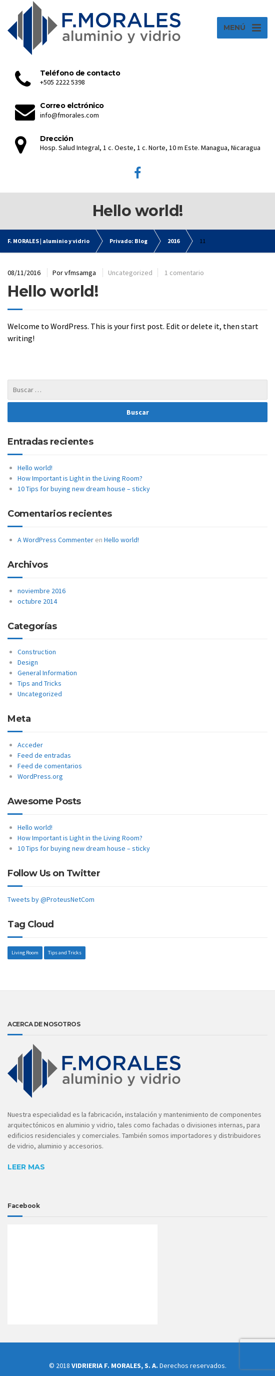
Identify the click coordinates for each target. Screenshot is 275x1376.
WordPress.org (40, 776)
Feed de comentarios (50, 765)
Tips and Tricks (40, 683)
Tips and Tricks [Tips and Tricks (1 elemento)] (65, 952)
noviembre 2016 (42, 590)
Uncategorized (130, 272)
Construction (37, 651)
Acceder (30, 744)
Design (28, 662)
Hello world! (53, 291)
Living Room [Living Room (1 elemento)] (25, 952)
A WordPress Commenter (56, 539)
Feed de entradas (44, 755)
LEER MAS (26, 1166)
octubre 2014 (37, 601)
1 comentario (184, 272)
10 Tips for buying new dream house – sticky (84, 488)
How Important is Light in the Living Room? (80, 478)
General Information (47, 672)
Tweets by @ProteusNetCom (51, 899)
